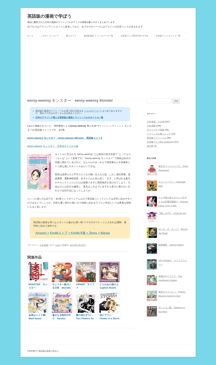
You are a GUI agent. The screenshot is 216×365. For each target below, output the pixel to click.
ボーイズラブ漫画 (155, 130)
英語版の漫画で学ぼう (49, 16)
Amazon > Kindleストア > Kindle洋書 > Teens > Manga (73, 233)
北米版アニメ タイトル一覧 (168, 36)
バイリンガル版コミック (159, 134)
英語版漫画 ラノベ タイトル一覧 (98, 36)
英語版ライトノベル (157, 138)
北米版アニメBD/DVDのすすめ (134, 36)
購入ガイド (71, 36)
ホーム (30, 36)
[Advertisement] (108, 69)
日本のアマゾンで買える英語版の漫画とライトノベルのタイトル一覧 (69, 117)
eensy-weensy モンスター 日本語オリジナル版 (52, 146)
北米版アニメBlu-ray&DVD (160, 142)
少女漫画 (43, 245)
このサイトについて (50, 36)
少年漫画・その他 (155, 121)
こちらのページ (91, 111)
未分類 (150, 146)
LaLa (58, 245)
